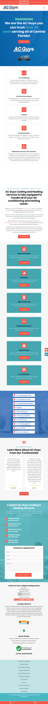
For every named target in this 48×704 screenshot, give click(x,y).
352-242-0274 (13, 528)
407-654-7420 (13, 523)
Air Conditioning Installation (25, 405)
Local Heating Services (24, 688)
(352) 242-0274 (26, 595)
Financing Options (24, 134)
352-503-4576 (13, 545)
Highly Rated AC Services (24, 669)
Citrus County (13, 543)
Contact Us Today (24, 42)
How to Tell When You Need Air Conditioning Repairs (24, 643)
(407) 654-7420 (24, 4)
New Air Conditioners (23, 433)
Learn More (24, 264)
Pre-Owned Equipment (23, 425)
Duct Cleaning (21, 429)
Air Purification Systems (24, 97)
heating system (26, 209)
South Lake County (14, 526)
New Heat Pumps (22, 421)
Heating (24, 115)
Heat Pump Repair (22, 413)
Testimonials (24, 495)
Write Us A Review (24, 238)
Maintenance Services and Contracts (24, 152)
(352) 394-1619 (26, 597)
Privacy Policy (24, 699)
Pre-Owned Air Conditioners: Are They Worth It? (24, 645)
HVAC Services (24, 694)
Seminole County (14, 537)
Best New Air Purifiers (24, 678)
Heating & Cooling (24, 691)
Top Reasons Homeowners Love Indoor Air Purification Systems (24, 641)
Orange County (13, 521)
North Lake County (14, 532)
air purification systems (16, 223)
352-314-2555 (13, 534)
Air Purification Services (24, 401)
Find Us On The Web (24, 599)
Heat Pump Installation (23, 417)
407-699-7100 (13, 539)
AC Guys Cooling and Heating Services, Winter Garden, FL (26, 697)
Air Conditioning (24, 79)
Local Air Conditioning (24, 672)
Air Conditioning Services (24, 397)
